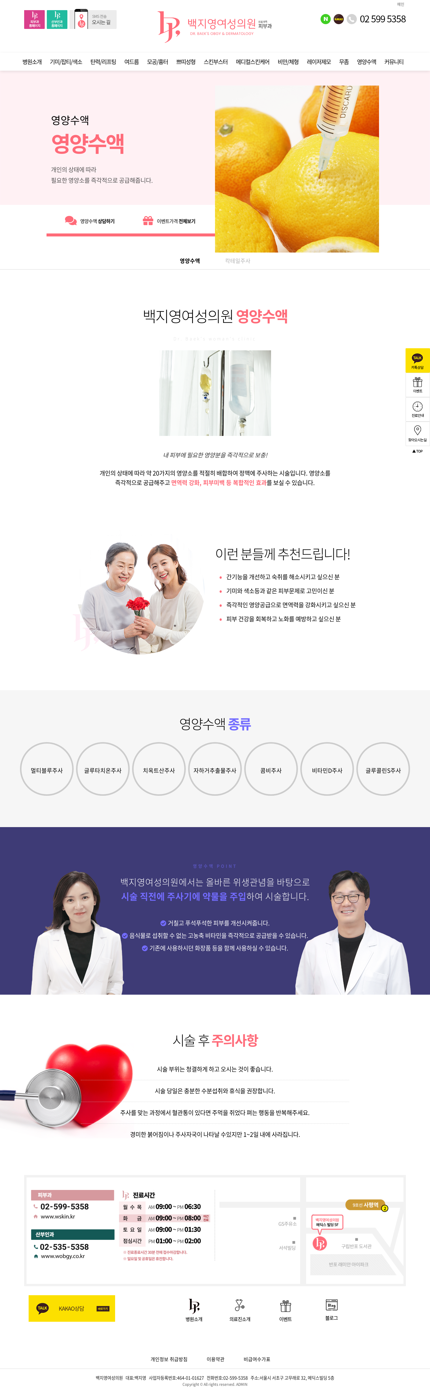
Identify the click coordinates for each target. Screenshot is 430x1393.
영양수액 (366, 62)
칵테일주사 (237, 261)
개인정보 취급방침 (169, 1359)
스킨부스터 (216, 62)
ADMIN (242, 1384)
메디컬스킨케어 (252, 62)
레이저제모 (319, 62)
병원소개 (31, 62)
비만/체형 (288, 62)
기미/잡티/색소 (66, 62)
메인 (400, 4)
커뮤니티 (393, 62)
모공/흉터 (157, 62)
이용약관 (216, 1359)
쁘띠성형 (185, 62)
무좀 (344, 62)
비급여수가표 (257, 1359)
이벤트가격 (169, 220)
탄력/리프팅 (103, 62)
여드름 (131, 62)
